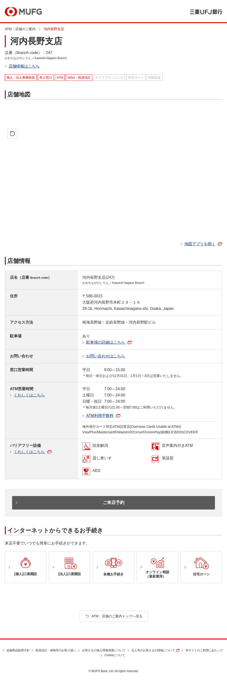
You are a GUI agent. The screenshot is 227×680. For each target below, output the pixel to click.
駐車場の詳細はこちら (105, 342)
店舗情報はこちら (24, 66)
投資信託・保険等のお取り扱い (55, 650)
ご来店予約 (113, 502)
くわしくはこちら (29, 395)
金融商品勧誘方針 (18, 650)
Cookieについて (115, 655)
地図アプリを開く (199, 244)
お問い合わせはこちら (105, 356)
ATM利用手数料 (100, 416)
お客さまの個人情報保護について (104, 650)
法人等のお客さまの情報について (153, 650)
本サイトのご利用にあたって (204, 650)
